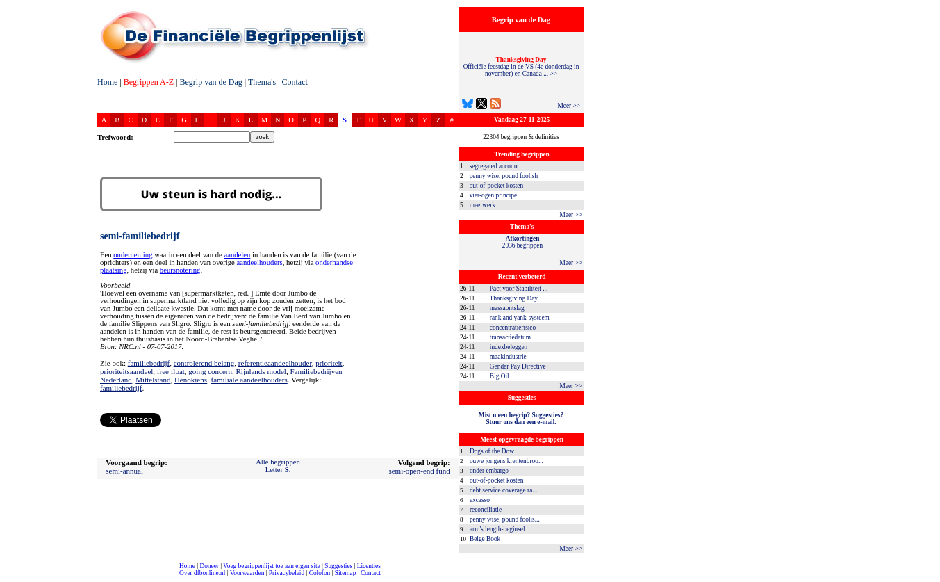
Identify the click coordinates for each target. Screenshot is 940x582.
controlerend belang (204, 363)
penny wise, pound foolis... (505, 519)
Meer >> (568, 105)
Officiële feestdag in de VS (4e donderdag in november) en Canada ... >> (521, 66)
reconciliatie (486, 509)
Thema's (262, 82)
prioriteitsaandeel (126, 371)
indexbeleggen (508, 346)
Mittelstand (152, 379)
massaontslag (507, 308)
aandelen (237, 255)
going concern (210, 371)
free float (171, 371)
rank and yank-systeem (520, 317)
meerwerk (482, 205)
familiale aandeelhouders (249, 379)
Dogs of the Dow (492, 451)
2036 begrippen (522, 242)
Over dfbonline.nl (202, 572)
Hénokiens (190, 379)
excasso (480, 499)
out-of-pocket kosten (496, 185)
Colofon (320, 572)
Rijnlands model (261, 371)
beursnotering (180, 270)
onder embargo (489, 470)
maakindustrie (508, 356)
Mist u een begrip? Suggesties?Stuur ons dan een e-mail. (521, 419)
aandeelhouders (259, 262)
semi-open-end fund (419, 471)
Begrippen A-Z (149, 82)
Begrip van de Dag (210, 82)
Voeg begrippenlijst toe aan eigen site (271, 566)
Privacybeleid (286, 572)
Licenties (369, 566)
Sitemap (345, 572)
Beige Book (485, 538)
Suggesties (338, 566)
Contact (295, 82)
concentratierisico (513, 327)
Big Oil (499, 376)
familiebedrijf (149, 363)
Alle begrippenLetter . (278, 466)
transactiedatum (510, 337)
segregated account (494, 166)
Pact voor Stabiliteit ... (518, 288)
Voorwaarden (247, 572)
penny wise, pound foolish (504, 175)
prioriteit (329, 363)
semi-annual (124, 471)
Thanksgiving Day (514, 298)
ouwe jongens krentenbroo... (506, 461)
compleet (7, 578)
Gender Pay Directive (518, 366)
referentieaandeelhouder (275, 363)
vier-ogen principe (493, 195)
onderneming (132, 255)
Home (107, 82)
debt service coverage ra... (503, 490)
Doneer (208, 566)
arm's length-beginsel (497, 529)
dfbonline (927, 578)
